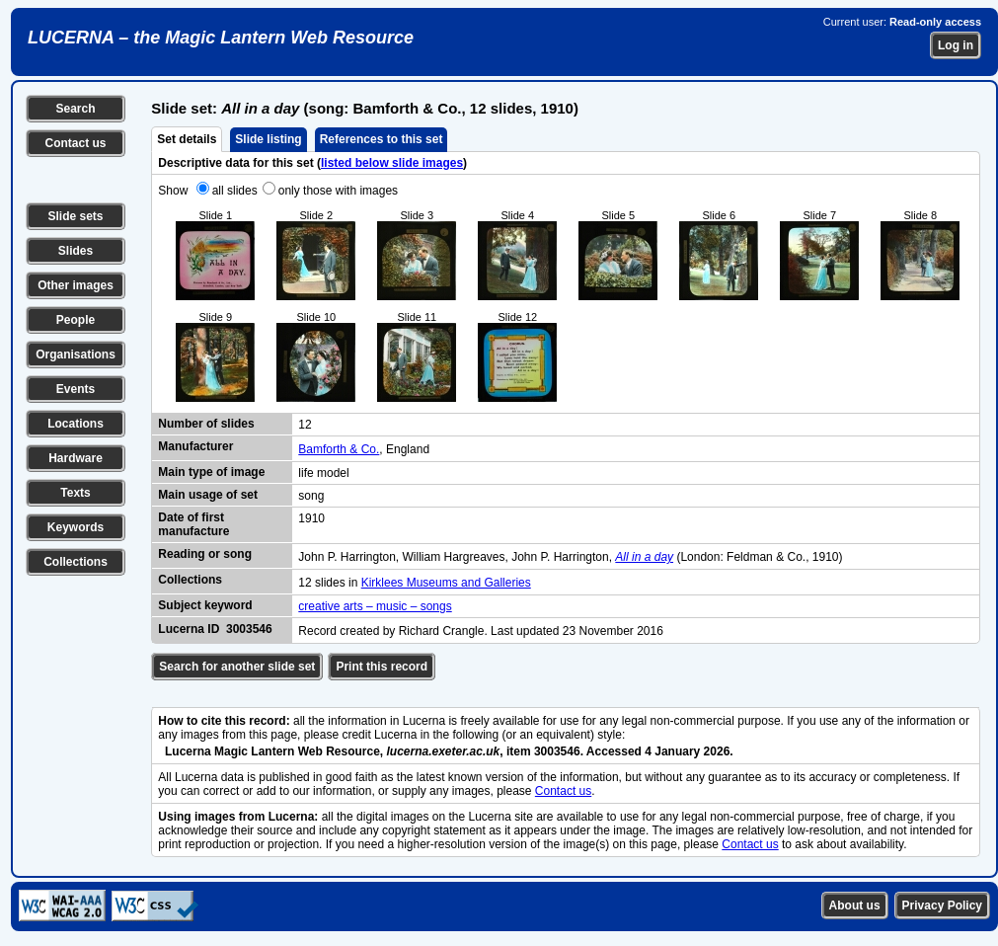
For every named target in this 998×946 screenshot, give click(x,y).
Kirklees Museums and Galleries (446, 583)
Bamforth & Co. (338, 449)
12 (304, 425)
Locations (75, 424)
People (75, 320)
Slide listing (268, 139)
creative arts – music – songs (374, 606)
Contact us (75, 143)
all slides (235, 190)
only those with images (338, 190)
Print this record (381, 666)
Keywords (75, 527)
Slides (75, 251)
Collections (75, 562)
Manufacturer (195, 446)
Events (75, 389)
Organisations (75, 354)
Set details (186, 139)
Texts (75, 493)
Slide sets (75, 216)
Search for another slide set (237, 666)
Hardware (75, 458)
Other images (76, 285)
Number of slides (206, 424)
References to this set (381, 139)
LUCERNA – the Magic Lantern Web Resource (221, 37)
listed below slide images (392, 163)
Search (75, 109)
